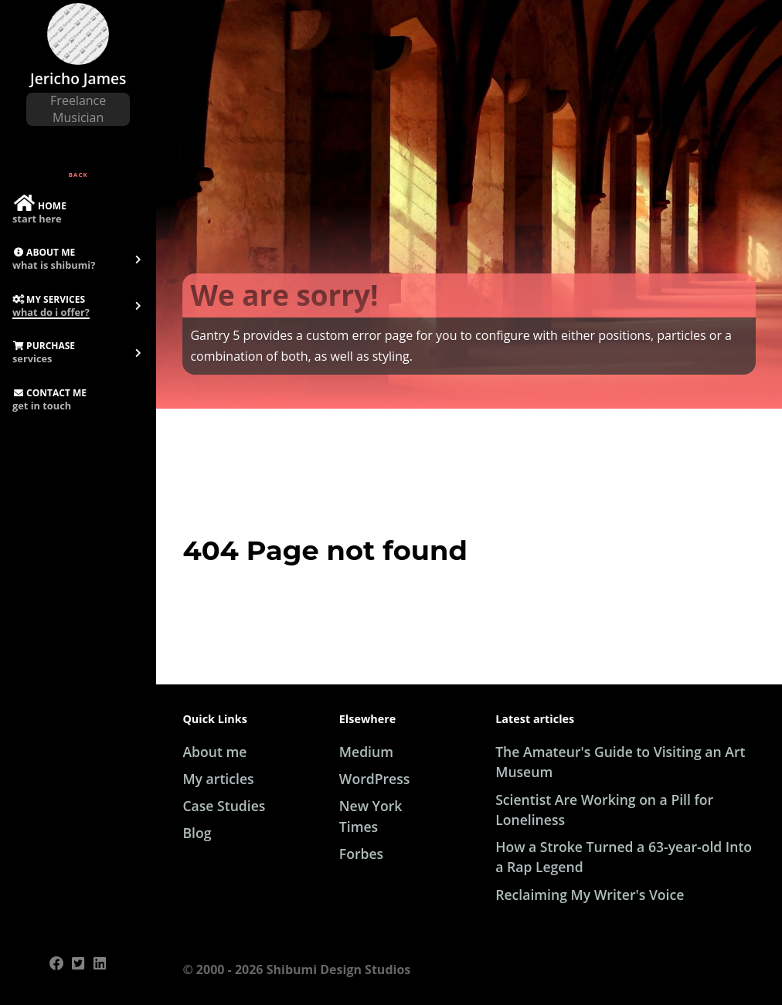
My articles (217, 778)
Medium (366, 751)
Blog (196, 832)
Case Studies (223, 805)
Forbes (361, 853)
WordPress (374, 778)
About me (214, 751)
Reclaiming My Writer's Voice (589, 894)
